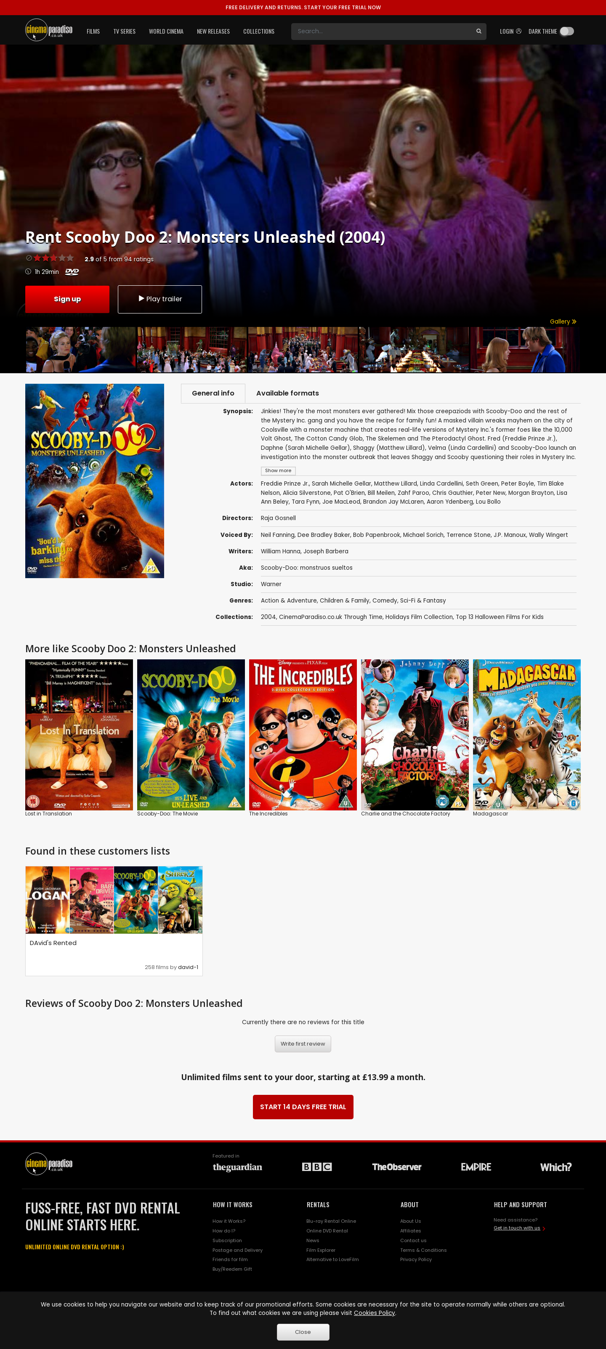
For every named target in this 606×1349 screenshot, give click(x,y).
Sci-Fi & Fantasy (423, 601)
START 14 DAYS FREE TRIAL (303, 1107)
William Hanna (280, 551)
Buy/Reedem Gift (232, 1269)
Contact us (413, 1240)
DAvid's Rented (53, 942)
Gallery (563, 322)
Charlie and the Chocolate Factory (405, 813)
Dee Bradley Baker (324, 535)
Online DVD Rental (327, 1230)
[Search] (381, 31)
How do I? (224, 1230)
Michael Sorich (423, 535)
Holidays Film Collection (419, 617)
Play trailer (160, 299)
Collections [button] (258, 31)
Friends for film (230, 1259)
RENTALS (318, 1204)
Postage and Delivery (238, 1250)
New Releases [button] (213, 31)
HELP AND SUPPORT (520, 1204)
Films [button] (93, 31)
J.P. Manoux (510, 535)
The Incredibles (268, 813)
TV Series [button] (124, 31)
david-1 (188, 967)
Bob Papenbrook (376, 535)
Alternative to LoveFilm (332, 1259)
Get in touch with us (517, 1227)
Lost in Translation (48, 813)
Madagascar (490, 813)
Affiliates (410, 1230)
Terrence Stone (469, 535)
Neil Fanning (278, 535)
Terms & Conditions (423, 1250)
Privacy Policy (416, 1259)
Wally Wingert (548, 535)
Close (303, 1332)
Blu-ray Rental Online (331, 1221)
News (312, 1240)
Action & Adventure (289, 601)
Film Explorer (320, 1250)
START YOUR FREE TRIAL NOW (303, 7)
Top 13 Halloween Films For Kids (500, 617)
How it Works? (229, 1221)
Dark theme (543, 31)
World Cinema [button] (166, 31)
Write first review (303, 1043)
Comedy (384, 601)
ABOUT (410, 1204)
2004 (268, 617)
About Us (410, 1221)
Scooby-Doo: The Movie (167, 813)
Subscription (227, 1240)
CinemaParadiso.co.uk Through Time (331, 617)
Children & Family (344, 601)
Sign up (67, 299)
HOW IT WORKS (232, 1204)
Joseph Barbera (325, 551)
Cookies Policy (374, 1313)
